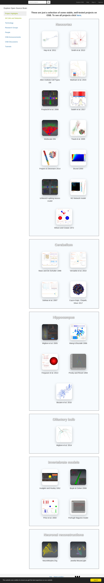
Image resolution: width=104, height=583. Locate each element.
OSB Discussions (11, 42)
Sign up (100, 2)
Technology (9, 23)
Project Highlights (11, 13)
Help (87, 2)
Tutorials (8, 46)
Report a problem (59, 576)
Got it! (96, 580)
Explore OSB (80, 2)
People (7, 32)
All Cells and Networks (13, 18)
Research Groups (11, 28)
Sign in (94, 2)
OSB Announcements (13, 37)
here (79, 15)
